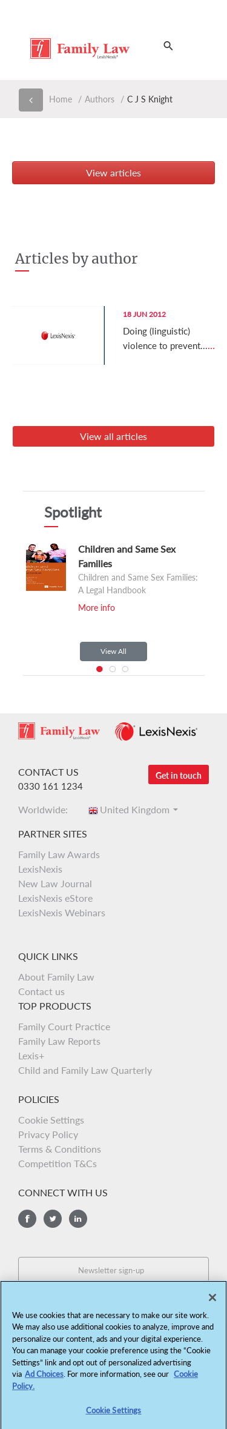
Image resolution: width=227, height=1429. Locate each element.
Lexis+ (31, 1055)
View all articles (113, 436)
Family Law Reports (59, 1041)
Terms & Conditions (59, 1148)
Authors (99, 99)
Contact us (41, 991)
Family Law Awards (59, 854)
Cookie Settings (51, 1119)
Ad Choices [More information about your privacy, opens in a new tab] (44, 1378)
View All (113, 651)
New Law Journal (55, 883)
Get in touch (179, 775)
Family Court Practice (64, 1026)
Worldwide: (46, 809)
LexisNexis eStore (55, 898)
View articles (113, 172)
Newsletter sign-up (111, 1270)
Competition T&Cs (57, 1163)
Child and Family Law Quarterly (85, 1070)
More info (96, 607)
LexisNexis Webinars (61, 912)
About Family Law (56, 976)
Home (60, 99)
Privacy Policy (48, 1134)
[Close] (212, 1301)
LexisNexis (40, 868)
